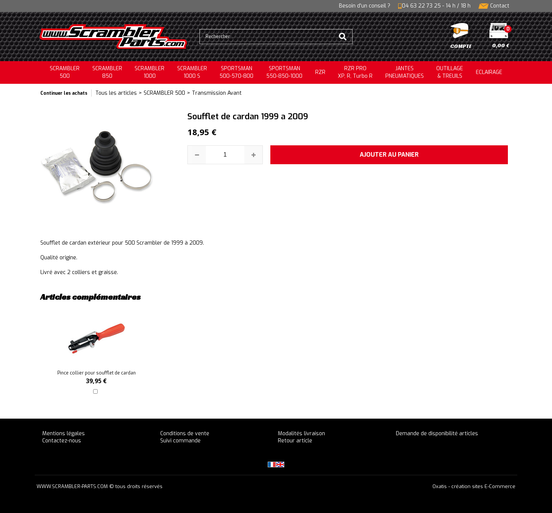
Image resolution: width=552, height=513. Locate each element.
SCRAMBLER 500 (164, 93)
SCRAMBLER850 (107, 72)
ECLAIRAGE (489, 72)
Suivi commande (180, 440)
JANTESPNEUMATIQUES (404, 72)
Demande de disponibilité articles (437, 433)
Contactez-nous (61, 440)
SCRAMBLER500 (65, 72)
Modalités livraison (301, 433)
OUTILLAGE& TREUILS (449, 72)
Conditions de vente (184, 433)
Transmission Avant (217, 93)
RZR (320, 72)
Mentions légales (63, 433)
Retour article (295, 440)
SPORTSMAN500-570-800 (236, 72)
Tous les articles (116, 93)
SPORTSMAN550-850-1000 (284, 72)
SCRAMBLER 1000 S (192, 72)
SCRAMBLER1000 (149, 72)
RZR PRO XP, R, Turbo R (355, 72)
